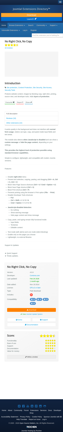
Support (44, 320)
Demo (19, 320)
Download (31, 15)
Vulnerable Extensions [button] (11, 30)
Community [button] (42, 25)
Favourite (9, 102)
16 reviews (9, 48)
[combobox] (47, 35)
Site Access (47, 87)
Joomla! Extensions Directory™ (31, 9)
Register (34, 30)
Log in (25, 30)
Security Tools (10, 90)
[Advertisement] (22, 369)
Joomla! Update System (34, 314)
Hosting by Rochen (31, 431)
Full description (11, 114)
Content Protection (25, 87)
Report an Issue (34, 419)
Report (20, 102)
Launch (31, 19)
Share (29, 102)
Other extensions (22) (14, 123)
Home (4, 25)
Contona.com (35, 275)
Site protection (12, 87)
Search (30, 25)
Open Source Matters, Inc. (29, 423)
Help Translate (21, 419)
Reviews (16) (11, 118)
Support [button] (53, 25)
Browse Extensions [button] (17, 25)
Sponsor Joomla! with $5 (53, 417)
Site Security (37, 87)
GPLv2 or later (35, 288)
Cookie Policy (37, 417)
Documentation (31, 325)
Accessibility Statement (9, 417)
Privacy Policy (25, 417)
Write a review (31, 357)
